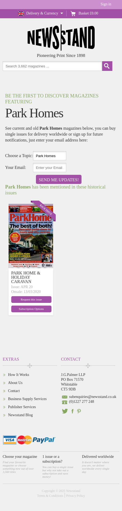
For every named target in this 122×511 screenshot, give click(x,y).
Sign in (106, 4)
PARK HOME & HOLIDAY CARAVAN (25, 277)
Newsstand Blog (20, 415)
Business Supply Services (27, 399)
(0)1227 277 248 (81, 402)
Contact (14, 391)
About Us (15, 383)
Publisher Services (22, 407)
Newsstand (73, 491)
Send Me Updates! (59, 179)
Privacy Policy (75, 496)
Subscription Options (31, 308)
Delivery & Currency (42, 13)
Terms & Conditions (50, 496)
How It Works (18, 375)
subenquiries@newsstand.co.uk (92, 397)
